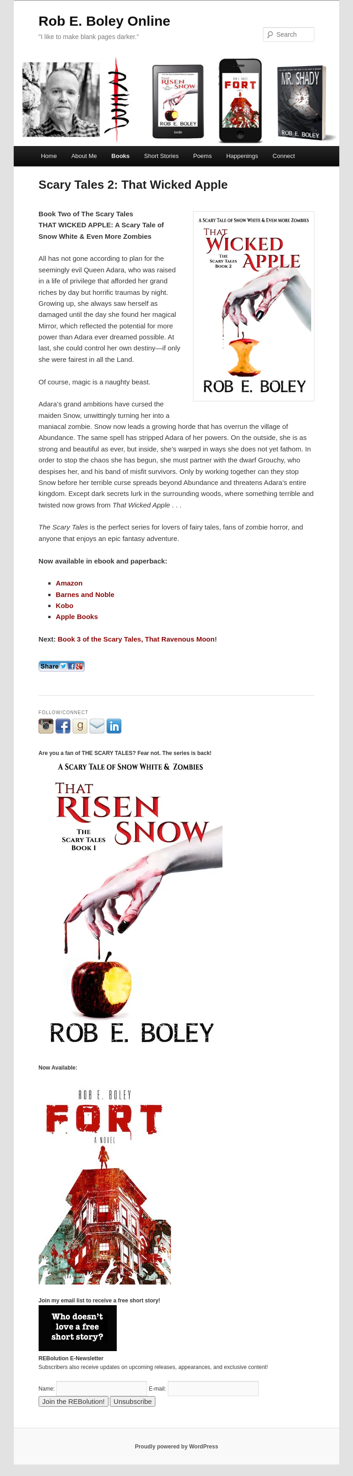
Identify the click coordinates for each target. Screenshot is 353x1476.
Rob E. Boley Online (105, 20)
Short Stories (161, 155)
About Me (84, 155)
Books (120, 155)
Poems (202, 155)
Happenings (242, 155)
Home (49, 155)
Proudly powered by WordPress (176, 1446)
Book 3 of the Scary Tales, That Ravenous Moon (135, 639)
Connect (284, 155)
